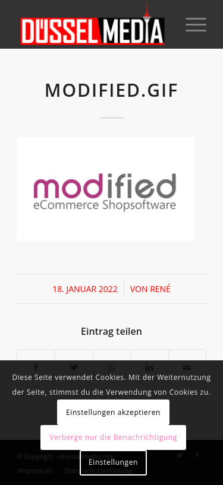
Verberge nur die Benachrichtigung (113, 437)
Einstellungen (113, 462)
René (160, 288)
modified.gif (111, 90)
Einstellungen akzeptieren (113, 412)
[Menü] (190, 24)
